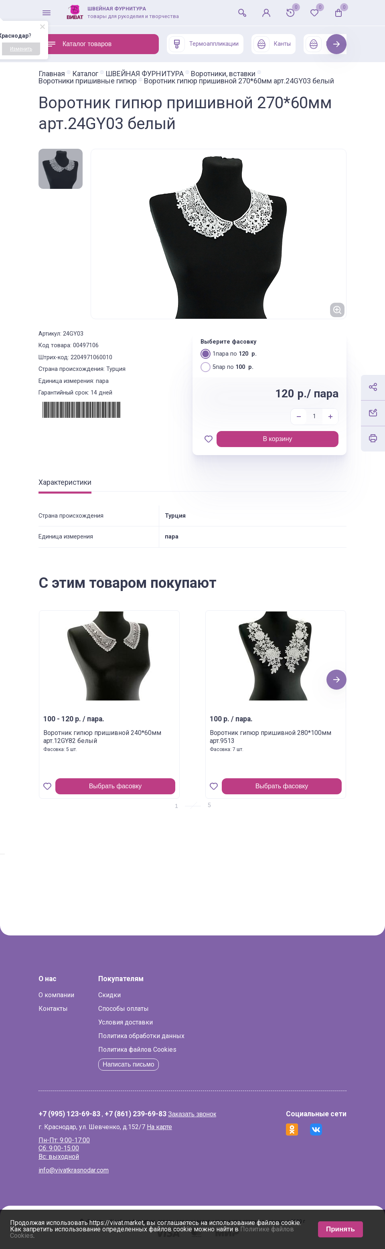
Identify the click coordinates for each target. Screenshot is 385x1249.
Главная (51, 73)
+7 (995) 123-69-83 (69, 1114)
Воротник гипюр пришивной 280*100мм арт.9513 (270, 737)
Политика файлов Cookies (137, 1049)
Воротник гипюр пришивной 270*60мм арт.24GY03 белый (239, 81)
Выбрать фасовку (115, 786)
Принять (340, 1229)
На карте (159, 1127)
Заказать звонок (192, 1114)
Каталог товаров (79, 44)
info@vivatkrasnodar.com (73, 1170)
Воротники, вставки (223, 73)
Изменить (21, 49)
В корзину (277, 438)
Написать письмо (128, 1064)
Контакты (53, 1008)
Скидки (109, 995)
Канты (272, 44)
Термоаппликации (204, 44)
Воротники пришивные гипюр (87, 81)
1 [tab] (176, 806)
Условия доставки (125, 1022)
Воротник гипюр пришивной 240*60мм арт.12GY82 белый (102, 737)
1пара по (229, 353)
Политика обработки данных (141, 1036)
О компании (56, 995)
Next (336, 43)
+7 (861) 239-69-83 (135, 1114)
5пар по (227, 366)
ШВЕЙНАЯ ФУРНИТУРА (144, 73)
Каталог (85, 73)
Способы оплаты (123, 1008)
